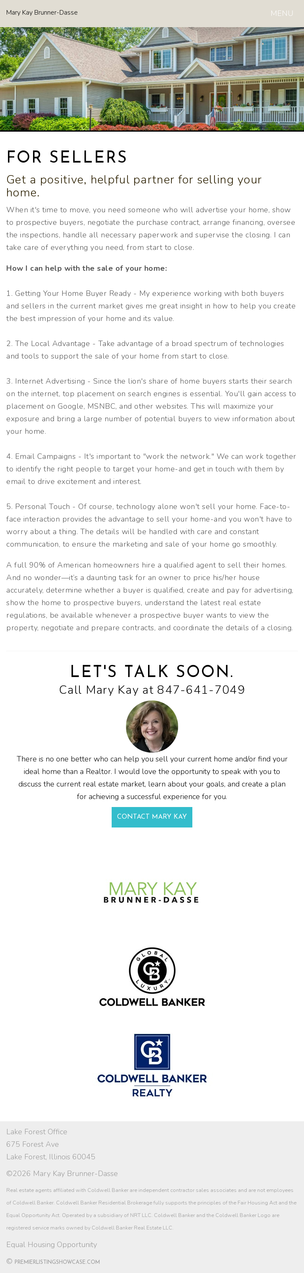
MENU (284, 15)
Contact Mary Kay (152, 817)
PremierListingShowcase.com (57, 1262)
